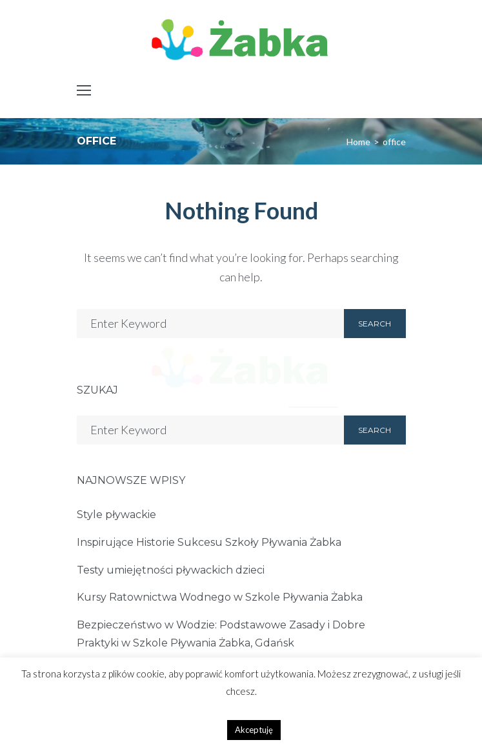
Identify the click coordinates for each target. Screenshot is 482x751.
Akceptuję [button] (254, 730)
